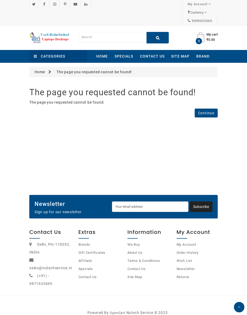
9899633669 (202, 12)
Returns (183, 269)
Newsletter (186, 260)
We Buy (133, 236)
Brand (203, 48)
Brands (84, 236)
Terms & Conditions (143, 252)
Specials (124, 48)
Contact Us (152, 48)
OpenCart (117, 304)
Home (102, 48)
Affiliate (85, 252)
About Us (134, 244)
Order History (188, 244)
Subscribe (201, 198)
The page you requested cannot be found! (94, 63)
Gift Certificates (92, 244)
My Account (186, 236)
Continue (206, 105)
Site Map (180, 48)
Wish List (184, 252)
